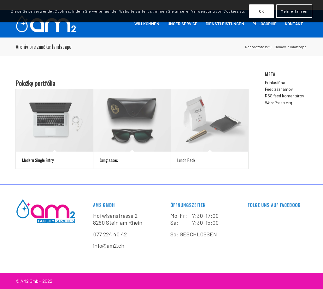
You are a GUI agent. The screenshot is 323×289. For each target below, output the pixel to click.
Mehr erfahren (294, 11)
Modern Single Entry (38, 160)
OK (261, 11)
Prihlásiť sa (275, 82)
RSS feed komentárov (284, 95)
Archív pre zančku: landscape (43, 46)
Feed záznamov (279, 89)
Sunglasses (109, 160)
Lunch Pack (186, 160)
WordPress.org (278, 102)
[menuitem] (146, 24)
